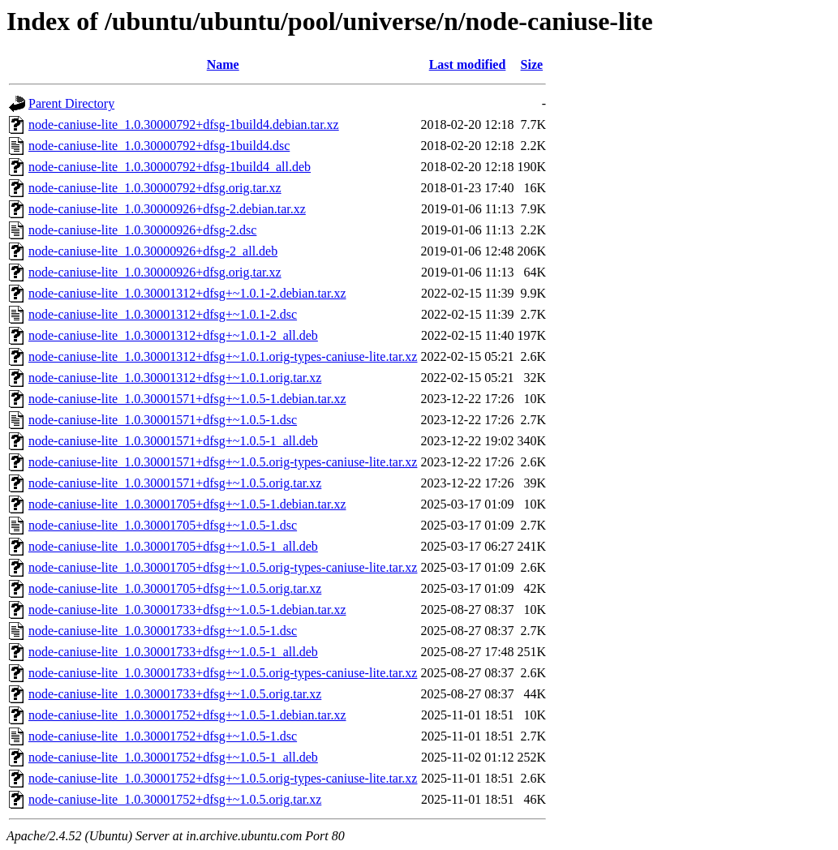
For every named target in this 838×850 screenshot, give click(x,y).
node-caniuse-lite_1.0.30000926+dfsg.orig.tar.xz (154, 272)
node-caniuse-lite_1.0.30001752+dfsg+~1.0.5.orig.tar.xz (174, 799)
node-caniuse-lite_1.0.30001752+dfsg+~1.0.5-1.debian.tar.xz (187, 715)
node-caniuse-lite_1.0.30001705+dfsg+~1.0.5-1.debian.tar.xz (187, 504)
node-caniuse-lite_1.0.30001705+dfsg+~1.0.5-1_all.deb (173, 546)
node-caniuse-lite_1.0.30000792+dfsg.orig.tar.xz (154, 188)
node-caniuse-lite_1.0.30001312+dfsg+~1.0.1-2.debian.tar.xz (187, 293)
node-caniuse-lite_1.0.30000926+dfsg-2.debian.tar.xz (167, 209)
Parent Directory (71, 103)
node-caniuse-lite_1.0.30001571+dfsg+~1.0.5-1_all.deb (173, 441)
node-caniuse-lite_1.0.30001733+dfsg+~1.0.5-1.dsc (162, 631)
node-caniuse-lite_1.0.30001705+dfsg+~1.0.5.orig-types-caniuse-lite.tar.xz (222, 567)
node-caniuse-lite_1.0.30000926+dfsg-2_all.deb (152, 251)
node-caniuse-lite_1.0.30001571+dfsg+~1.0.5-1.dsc (162, 420)
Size (532, 64)
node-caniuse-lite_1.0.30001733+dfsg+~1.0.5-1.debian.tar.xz (187, 609)
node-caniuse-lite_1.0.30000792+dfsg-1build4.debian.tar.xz (183, 124)
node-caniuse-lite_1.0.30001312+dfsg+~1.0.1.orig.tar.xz (174, 377)
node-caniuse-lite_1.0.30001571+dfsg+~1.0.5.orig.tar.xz (174, 483)
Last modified (467, 64)
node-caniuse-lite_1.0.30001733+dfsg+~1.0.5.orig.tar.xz (174, 694)
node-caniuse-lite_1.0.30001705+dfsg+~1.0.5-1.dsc (162, 525)
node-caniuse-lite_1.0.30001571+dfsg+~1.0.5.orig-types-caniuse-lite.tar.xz (222, 462)
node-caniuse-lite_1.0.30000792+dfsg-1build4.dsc (159, 145)
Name (223, 64)
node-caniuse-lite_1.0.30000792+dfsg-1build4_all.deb (169, 167)
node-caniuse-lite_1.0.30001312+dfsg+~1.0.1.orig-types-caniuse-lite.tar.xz (222, 356)
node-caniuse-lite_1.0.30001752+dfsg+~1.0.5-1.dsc (162, 736)
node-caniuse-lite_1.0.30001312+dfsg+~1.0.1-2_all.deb (173, 335)
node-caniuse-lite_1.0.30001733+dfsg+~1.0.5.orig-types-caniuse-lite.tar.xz (222, 673)
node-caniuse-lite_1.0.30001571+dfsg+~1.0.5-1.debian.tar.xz (187, 399)
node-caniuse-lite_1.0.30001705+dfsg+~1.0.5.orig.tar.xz (174, 588)
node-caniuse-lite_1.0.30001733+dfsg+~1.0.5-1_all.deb (173, 652)
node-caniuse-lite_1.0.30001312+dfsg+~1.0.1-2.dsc (162, 314)
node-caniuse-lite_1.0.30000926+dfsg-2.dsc (142, 230)
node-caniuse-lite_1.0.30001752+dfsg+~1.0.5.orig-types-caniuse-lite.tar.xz (222, 778)
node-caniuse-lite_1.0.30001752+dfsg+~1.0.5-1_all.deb (173, 757)
